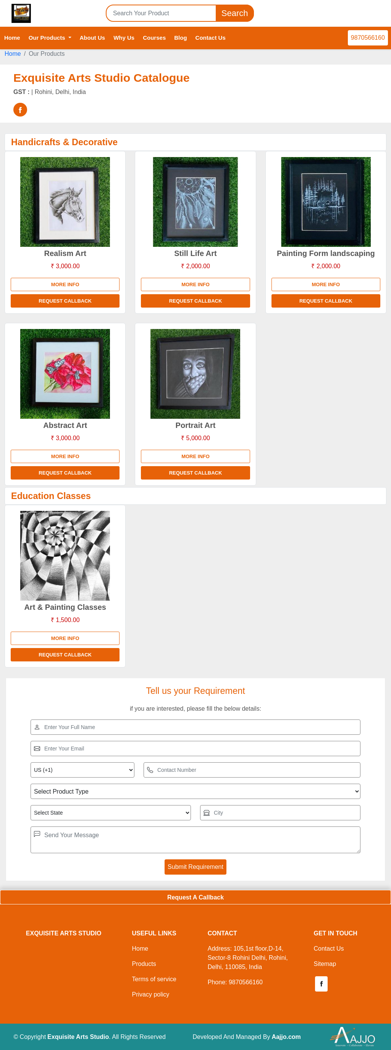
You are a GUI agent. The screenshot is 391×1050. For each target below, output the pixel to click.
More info (65, 284)
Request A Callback (195, 897)
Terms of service (154, 979)
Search (234, 13)
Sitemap (324, 964)
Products (144, 964)
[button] (321, 984)
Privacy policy (150, 994)
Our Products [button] (48, 37)
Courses (154, 37)
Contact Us (211, 37)
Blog (180, 37)
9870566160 (368, 37)
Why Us (123, 37)
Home (12, 37)
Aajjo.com (286, 1037)
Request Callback (65, 301)
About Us (92, 37)
